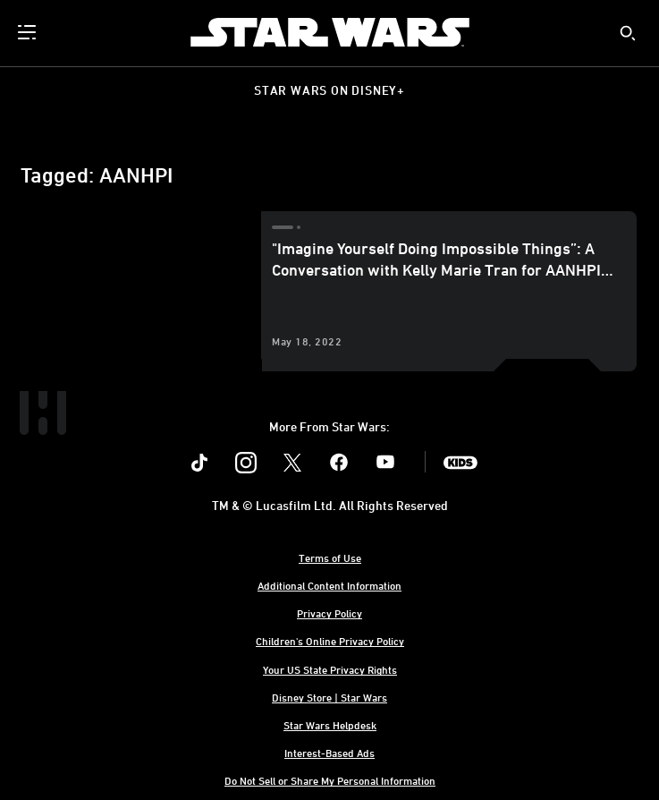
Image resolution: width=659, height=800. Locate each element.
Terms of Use (330, 557)
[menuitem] (28, 32)
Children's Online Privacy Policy (330, 640)
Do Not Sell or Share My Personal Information (329, 780)
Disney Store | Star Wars (329, 697)
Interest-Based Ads (329, 752)
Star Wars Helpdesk (329, 725)
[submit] (628, 33)
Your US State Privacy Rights (330, 669)
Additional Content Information (329, 585)
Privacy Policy (329, 613)
